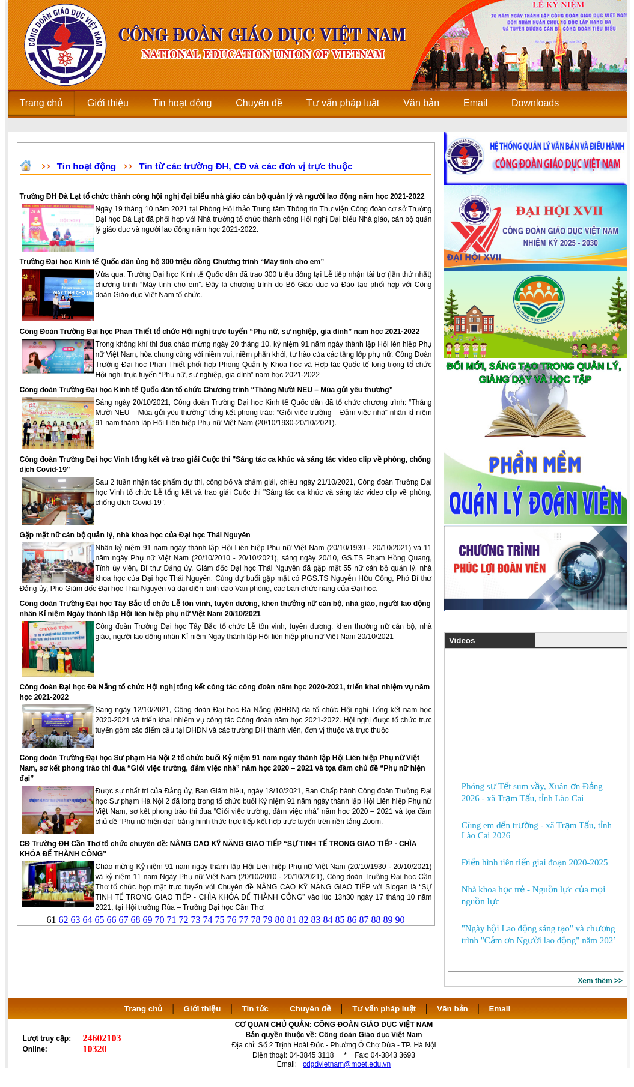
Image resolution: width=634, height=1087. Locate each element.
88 (376, 920)
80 (280, 920)
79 (268, 920)
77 (244, 920)
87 (364, 920)
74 (208, 920)
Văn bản (453, 1008)
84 (328, 920)
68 (136, 920)
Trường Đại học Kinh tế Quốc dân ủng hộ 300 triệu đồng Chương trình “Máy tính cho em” (172, 262)
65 (100, 920)
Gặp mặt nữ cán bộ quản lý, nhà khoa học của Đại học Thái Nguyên (135, 535)
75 (220, 920)
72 (184, 920)
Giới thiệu (202, 1008)
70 (160, 920)
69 (148, 920)
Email (500, 1008)
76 (232, 920)
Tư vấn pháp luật (384, 1008)
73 (196, 920)
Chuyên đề (310, 1008)
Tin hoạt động (86, 166)
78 (256, 920)
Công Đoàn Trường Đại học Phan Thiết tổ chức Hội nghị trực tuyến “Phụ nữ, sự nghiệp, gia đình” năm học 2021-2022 (220, 331)
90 (400, 920)
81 (292, 920)
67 (124, 920)
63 (76, 920)
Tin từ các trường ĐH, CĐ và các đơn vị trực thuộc (246, 166)
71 (172, 920)
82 (304, 920)
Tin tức (255, 1008)
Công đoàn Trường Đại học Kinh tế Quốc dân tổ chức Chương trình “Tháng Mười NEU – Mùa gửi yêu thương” (206, 390)
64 (88, 920)
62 (64, 920)
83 (316, 920)
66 (112, 920)
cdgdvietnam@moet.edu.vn (347, 1064)
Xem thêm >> (600, 980)
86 (352, 920)
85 (340, 920)
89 (388, 920)
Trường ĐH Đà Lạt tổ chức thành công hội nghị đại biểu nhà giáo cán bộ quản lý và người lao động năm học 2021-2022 (222, 196)
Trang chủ (143, 1008)
